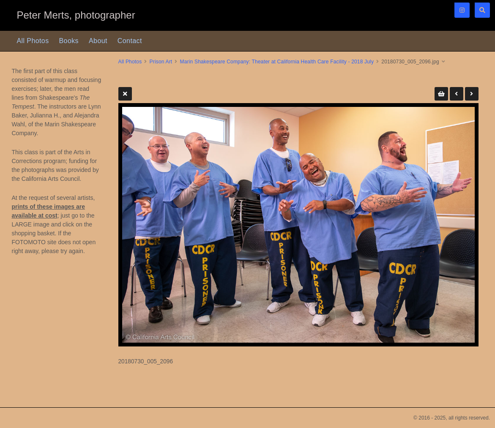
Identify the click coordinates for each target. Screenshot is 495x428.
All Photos (33, 40)
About (98, 40)
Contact (130, 40)
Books (69, 40)
